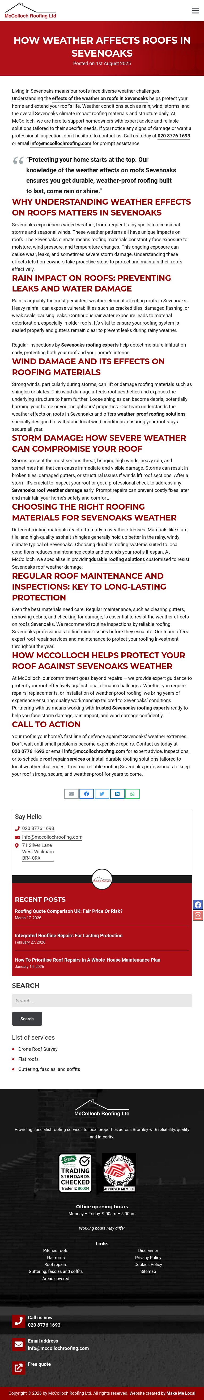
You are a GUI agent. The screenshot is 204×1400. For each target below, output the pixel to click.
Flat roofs (28, 1059)
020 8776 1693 (174, 135)
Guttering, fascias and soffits (56, 1271)
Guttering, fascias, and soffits (49, 1069)
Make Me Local (181, 1393)
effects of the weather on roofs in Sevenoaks (100, 98)
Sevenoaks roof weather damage (47, 490)
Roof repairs (55, 1264)
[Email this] (71, 794)
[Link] (30, 11)
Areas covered (55, 1278)
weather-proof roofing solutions (151, 414)
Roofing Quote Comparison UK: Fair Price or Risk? (68, 911)
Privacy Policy (148, 1257)
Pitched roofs (55, 1250)
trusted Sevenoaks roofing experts (133, 708)
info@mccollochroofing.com (60, 143)
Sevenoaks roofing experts (89, 345)
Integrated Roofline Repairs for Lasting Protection (68, 935)
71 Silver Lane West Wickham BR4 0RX (38, 851)
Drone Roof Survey (38, 1049)
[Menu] (195, 10)
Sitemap (148, 1271)
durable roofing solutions (118, 559)
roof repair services (64, 759)
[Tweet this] (102, 794)
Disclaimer (148, 1250)
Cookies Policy (148, 1264)
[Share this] (86, 794)
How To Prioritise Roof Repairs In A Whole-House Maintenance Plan (87, 960)
